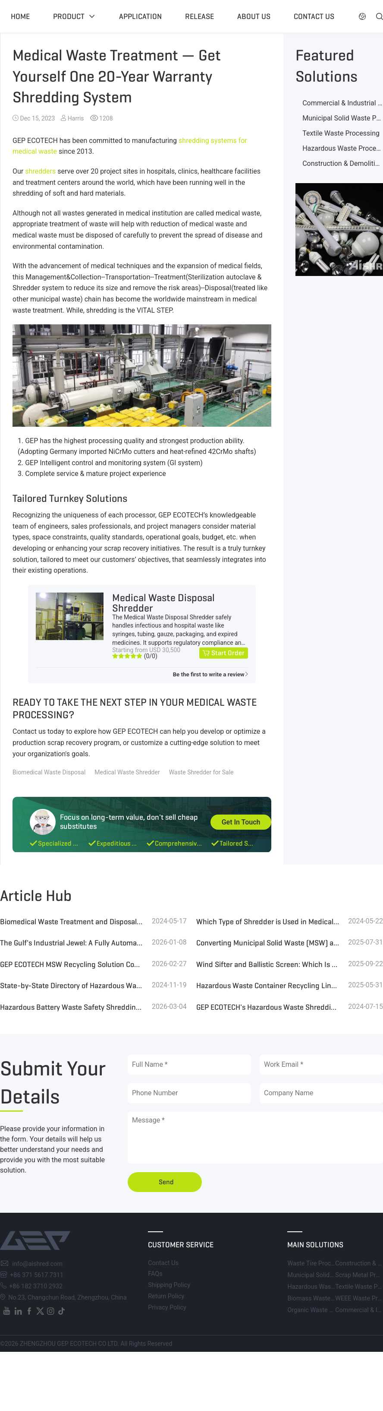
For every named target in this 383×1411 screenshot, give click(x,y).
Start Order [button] (228, 653)
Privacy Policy (167, 1307)
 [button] (362, 16)
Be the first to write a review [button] (209, 674)
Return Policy (166, 1296)
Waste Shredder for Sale (201, 772)
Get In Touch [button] (241, 822)
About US (253, 16)
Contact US (314, 16)
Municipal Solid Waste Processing (334, 1275)
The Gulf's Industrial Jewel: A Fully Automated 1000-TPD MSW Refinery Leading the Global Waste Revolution (72, 943)
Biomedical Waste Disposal (49, 772)
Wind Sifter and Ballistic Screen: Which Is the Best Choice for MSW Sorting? (268, 964)
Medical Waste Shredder (127, 772)
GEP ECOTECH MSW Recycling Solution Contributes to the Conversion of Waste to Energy (72, 964)
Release (199, 16)
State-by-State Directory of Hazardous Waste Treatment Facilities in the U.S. (72, 985)
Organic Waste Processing (323, 1310)
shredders (40, 171)
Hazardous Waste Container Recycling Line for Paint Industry (268, 985)
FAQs (155, 1274)
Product (69, 16)
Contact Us (163, 1263)
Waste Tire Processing (318, 1263)
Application (140, 16)
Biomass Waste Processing (325, 1298)
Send (166, 1182)
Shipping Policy (169, 1285)
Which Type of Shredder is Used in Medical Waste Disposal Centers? (268, 921)
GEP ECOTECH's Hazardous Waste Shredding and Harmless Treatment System (268, 1007)
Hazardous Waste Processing (327, 1287)
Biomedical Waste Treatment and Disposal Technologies (72, 921)
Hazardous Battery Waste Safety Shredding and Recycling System (72, 1007)
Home (20, 16)
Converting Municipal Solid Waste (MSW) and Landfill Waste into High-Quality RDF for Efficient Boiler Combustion (268, 943)
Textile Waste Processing (341, 133)
